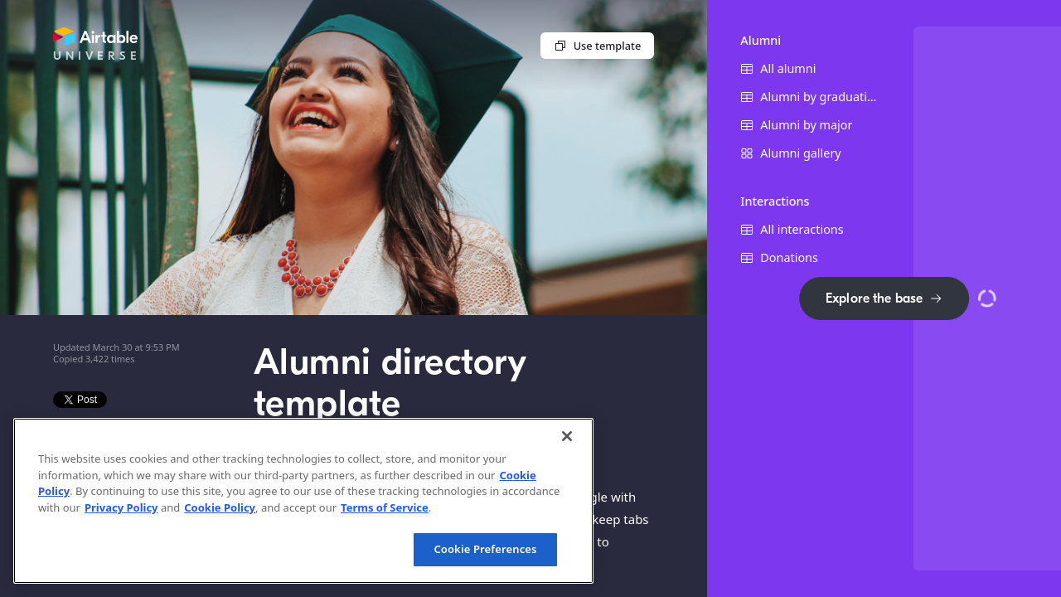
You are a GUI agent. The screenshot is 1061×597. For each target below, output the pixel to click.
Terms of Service (385, 507)
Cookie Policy (219, 507)
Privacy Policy (121, 507)
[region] (303, 501)
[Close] (567, 436)
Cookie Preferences (485, 548)
